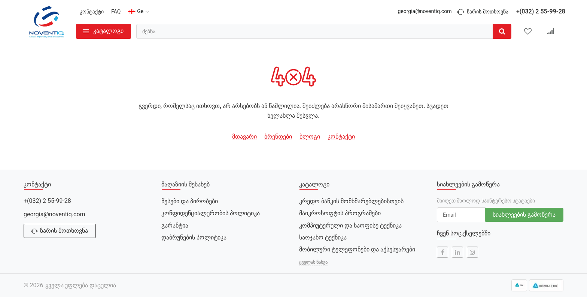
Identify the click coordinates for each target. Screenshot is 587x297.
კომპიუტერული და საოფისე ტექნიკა (350, 225)
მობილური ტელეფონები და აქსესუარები (357, 249)
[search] (323, 31)
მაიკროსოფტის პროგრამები (340, 213)
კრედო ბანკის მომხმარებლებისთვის (351, 201)
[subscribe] (461, 214)
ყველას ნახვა (313, 262)
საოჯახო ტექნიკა (323, 237)
